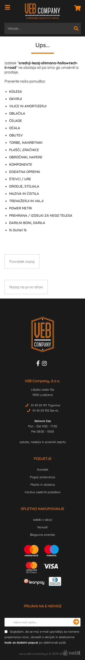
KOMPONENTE (20, 164)
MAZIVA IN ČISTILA (24, 193)
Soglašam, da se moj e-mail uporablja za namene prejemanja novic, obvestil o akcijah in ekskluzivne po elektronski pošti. (42, 637)
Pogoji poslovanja (42, 477)
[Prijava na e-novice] (76, 622)
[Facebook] (39, 364)
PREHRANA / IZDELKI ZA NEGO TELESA (40, 215)
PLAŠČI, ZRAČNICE (24, 150)
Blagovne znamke (42, 534)
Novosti (42, 527)
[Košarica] (76, 8)
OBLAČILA (17, 113)
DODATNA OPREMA (24, 172)
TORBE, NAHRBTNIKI (25, 142)
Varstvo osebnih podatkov (42, 492)
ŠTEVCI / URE (20, 179)
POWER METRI (20, 208)
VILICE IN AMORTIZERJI (27, 106)
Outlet (18, 230)
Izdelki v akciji (42, 519)
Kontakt (42, 469)
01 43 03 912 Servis (45, 410)
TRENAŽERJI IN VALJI (26, 201)
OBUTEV (16, 135)
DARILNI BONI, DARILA (27, 223)
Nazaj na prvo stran (26, 287)
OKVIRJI (15, 99)
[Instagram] (45, 364)
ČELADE (15, 121)
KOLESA (15, 91)
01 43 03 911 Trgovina (45, 405)
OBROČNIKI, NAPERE (25, 157)
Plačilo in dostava (42, 484)
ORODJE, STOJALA (24, 186)
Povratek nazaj (22, 261)
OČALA (14, 128)
